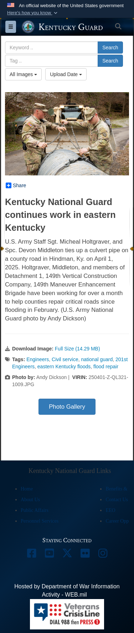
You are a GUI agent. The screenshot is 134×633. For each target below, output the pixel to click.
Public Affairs (34, 510)
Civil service (65, 359)
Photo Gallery (67, 406)
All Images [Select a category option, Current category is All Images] (23, 74)
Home (27, 489)
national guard (97, 359)
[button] (33, 12)
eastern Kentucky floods (64, 366)
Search (110, 47)
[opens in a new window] (31, 555)
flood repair (105, 366)
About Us (30, 499)
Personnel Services (39, 521)
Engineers (37, 359)
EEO (110, 510)
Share (16, 185)
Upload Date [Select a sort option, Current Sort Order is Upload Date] (66, 74)
